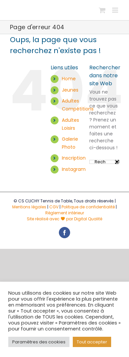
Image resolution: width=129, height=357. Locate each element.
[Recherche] (117, 162)
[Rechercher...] (102, 162)
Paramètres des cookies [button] (38, 342)
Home (69, 78)
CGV (54, 207)
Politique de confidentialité (88, 207)
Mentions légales (29, 207)
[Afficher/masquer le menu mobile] (115, 10)
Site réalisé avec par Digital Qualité (64, 219)
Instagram (74, 169)
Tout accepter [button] (92, 342)
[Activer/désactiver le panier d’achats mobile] (102, 10)
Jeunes (70, 90)
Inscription (74, 158)
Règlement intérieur (64, 213)
